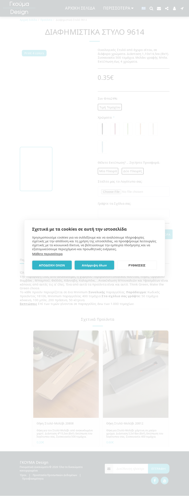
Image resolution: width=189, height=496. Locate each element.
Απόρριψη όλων (94, 265)
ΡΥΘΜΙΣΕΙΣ (137, 265)
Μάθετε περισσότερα (47, 254)
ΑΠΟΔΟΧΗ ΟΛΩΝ (52, 265)
